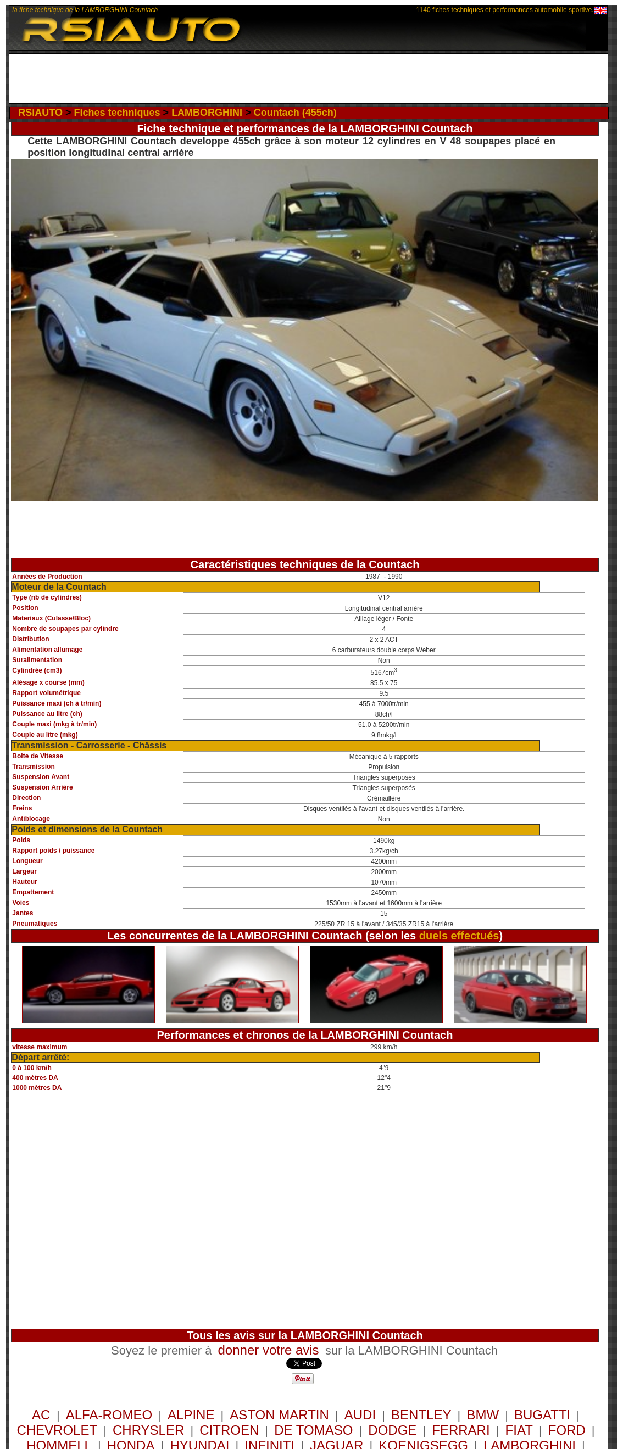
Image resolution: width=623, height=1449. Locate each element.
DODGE (392, 1430)
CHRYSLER (148, 1430)
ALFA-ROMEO (109, 1414)
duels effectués (459, 936)
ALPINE (191, 1414)
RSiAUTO (40, 112)
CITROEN (229, 1430)
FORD (567, 1430)
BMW (482, 1414)
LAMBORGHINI (206, 112)
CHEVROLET (56, 1430)
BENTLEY (421, 1414)
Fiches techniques (117, 112)
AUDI (360, 1414)
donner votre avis (268, 1349)
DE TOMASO (313, 1430)
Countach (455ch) (295, 112)
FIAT (519, 1430)
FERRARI (461, 1430)
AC (43, 1414)
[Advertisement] (308, 78)
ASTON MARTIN (279, 1414)
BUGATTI (542, 1414)
